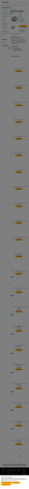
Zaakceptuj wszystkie (6, 484)
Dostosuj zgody (17, 483)
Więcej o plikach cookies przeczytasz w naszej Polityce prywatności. (9, 481)
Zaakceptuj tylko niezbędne (7, 483)
